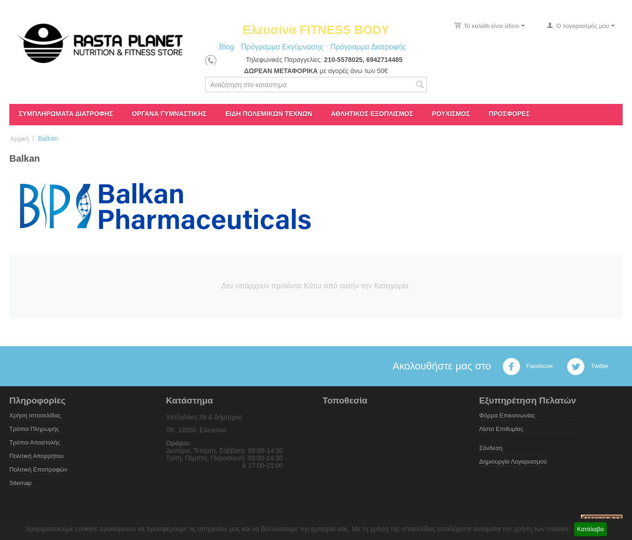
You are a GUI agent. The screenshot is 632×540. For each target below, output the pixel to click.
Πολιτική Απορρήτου (36, 455)
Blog (226, 47)
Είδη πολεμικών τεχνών (268, 113)
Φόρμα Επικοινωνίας (507, 415)
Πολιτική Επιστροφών (38, 469)
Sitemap (20, 482)
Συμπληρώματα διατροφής (66, 113)
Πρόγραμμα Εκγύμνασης (282, 47)
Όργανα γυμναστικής (169, 113)
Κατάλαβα (590, 529)
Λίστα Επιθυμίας (501, 428)
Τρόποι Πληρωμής (34, 428)
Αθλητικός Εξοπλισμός (372, 113)
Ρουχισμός (451, 113)
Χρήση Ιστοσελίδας (35, 415)
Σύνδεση (490, 447)
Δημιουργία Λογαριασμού (513, 461)
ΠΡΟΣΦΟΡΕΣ (509, 113)
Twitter (588, 367)
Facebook (527, 367)
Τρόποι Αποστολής (34, 442)
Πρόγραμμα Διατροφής (368, 47)
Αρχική (19, 138)
